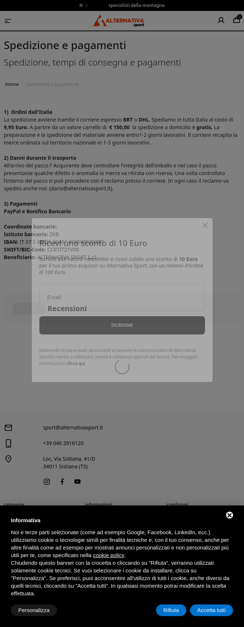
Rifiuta (171, 610)
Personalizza (34, 610)
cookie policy (108, 555)
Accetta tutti (211, 610)
